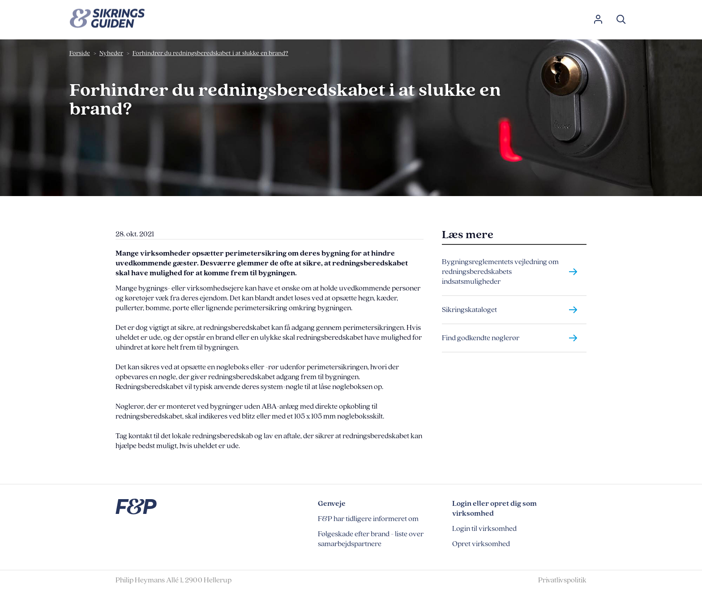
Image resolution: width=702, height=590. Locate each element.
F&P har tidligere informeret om (368, 519)
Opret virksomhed (481, 544)
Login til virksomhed (484, 529)
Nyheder (111, 53)
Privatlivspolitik (562, 580)
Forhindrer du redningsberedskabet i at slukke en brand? (210, 53)
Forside (79, 53)
